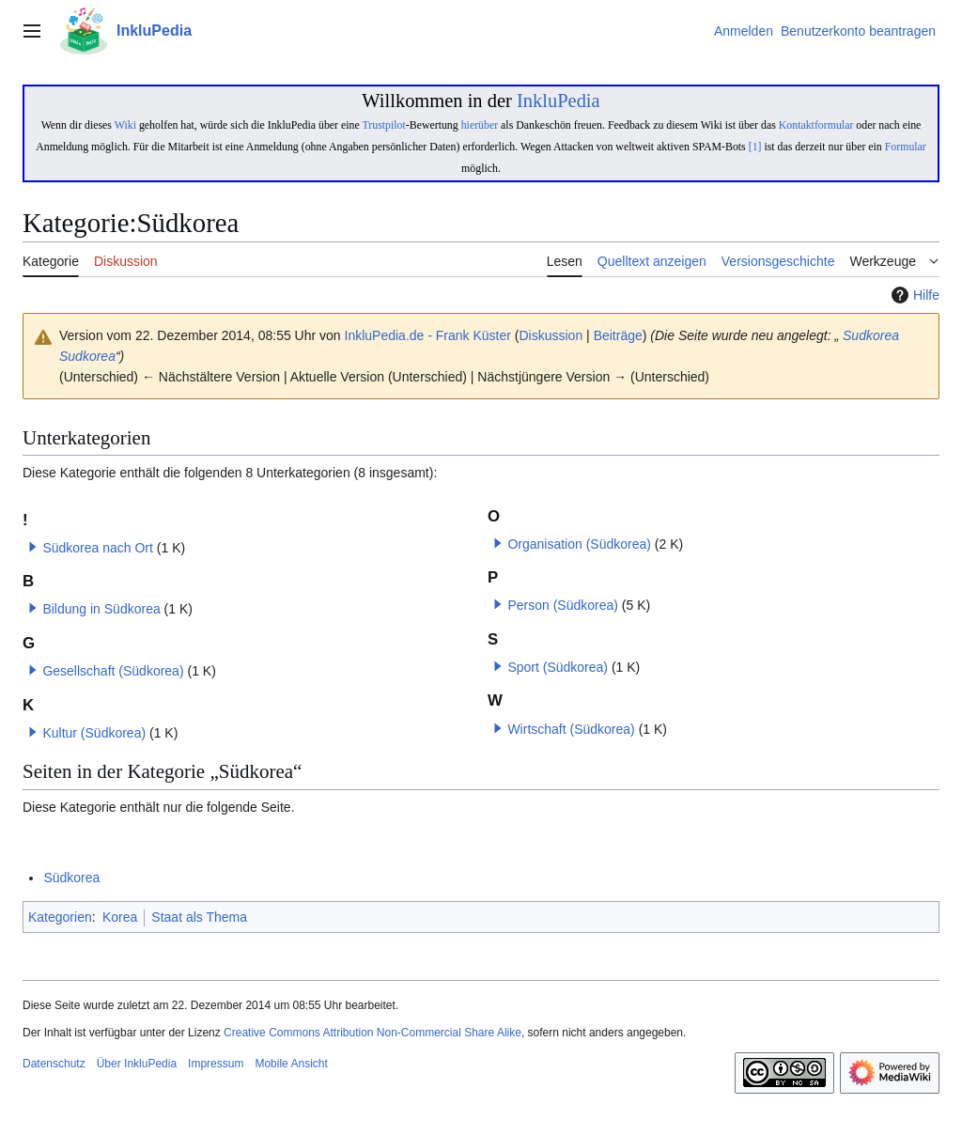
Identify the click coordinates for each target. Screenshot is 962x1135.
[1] (755, 146)
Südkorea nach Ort (97, 547)
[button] (32, 546)
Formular (905, 146)
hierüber (479, 125)
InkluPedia (558, 100)
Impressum (215, 1063)
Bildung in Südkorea (101, 608)
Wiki (125, 125)
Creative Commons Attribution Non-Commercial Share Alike (372, 1032)
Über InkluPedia (137, 1063)
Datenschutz (54, 1063)
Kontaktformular (816, 125)
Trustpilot (383, 125)
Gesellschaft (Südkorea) (112, 670)
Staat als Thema (199, 917)
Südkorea (71, 877)
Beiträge (618, 335)
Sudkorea (869, 335)
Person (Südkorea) (562, 605)
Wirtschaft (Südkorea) (570, 729)
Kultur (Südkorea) (94, 732)
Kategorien (60, 917)
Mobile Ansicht (291, 1063)
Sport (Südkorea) (557, 667)
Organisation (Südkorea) (579, 544)
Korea (119, 917)
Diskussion (551, 335)
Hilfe (913, 295)
